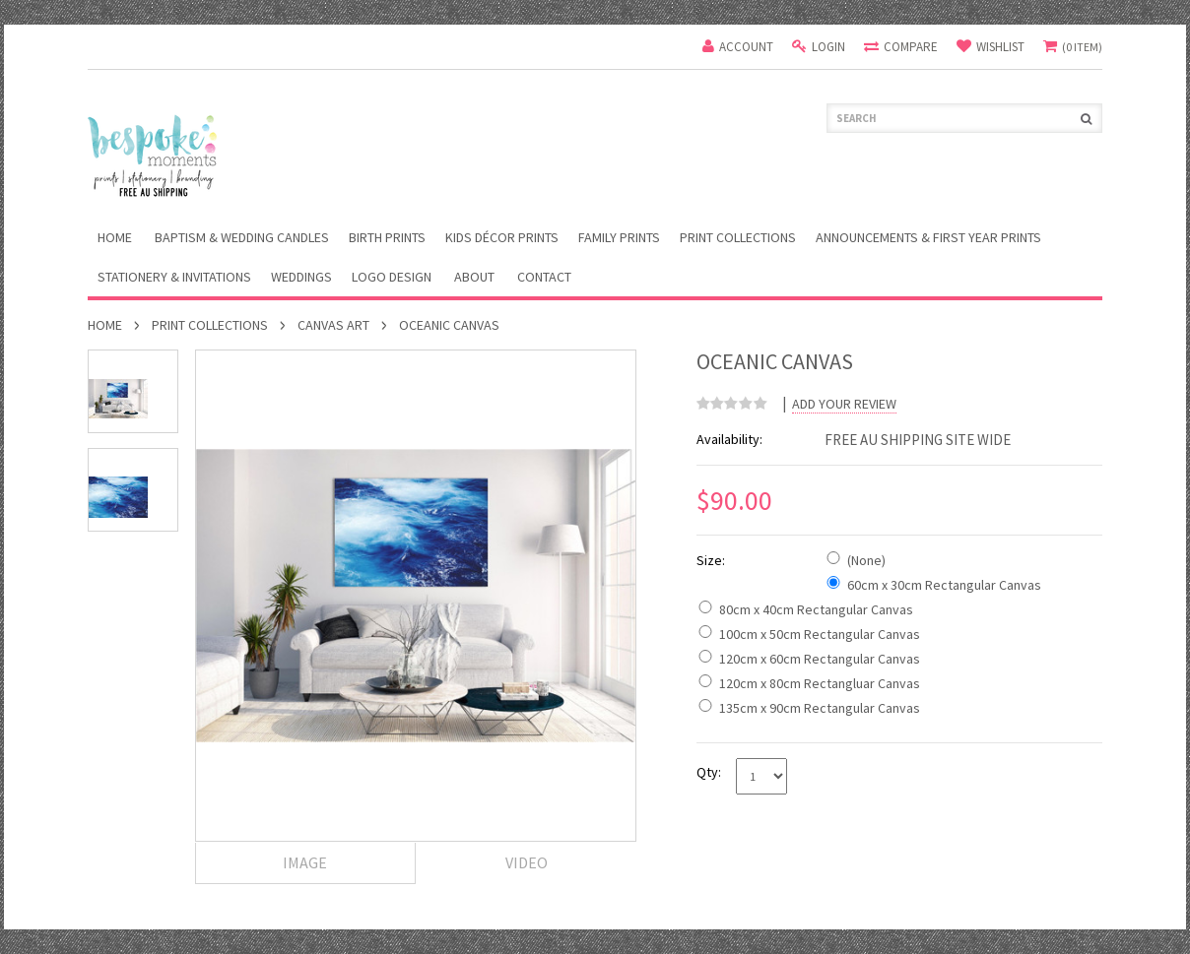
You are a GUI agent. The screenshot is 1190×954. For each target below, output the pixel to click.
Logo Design (391, 277)
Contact (544, 277)
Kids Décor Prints (502, 237)
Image (305, 862)
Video (526, 862)
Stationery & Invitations (174, 277)
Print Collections (738, 237)
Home (105, 325)
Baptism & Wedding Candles (242, 237)
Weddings (301, 277)
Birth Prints (387, 237)
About (474, 277)
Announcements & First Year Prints (928, 237)
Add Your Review (844, 404)
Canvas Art (333, 325)
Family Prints (619, 237)
